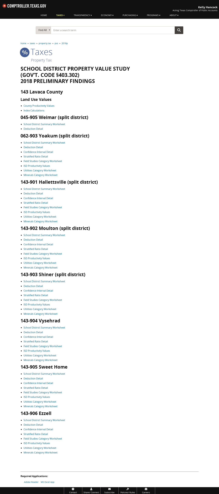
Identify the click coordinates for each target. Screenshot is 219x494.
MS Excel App (47, 482)
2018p (65, 43)
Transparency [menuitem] (82, 15)
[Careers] (146, 490)
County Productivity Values (39, 105)
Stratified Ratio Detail (36, 156)
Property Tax (41, 60)
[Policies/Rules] (128, 490)
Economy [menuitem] (106, 15)
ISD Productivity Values (37, 166)
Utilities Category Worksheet (40, 170)
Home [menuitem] (44, 15)
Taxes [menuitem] (59, 15)
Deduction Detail (33, 128)
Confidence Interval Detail (38, 152)
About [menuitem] (173, 15)
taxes (32, 43)
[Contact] (73, 490)
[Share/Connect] (91, 490)
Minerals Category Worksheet (40, 175)
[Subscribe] (110, 490)
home (23, 43)
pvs (56, 43)
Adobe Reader (31, 482)
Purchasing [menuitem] (129, 15)
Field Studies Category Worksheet (43, 161)
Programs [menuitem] (153, 15)
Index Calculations (34, 110)
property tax (45, 43)
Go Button (179, 30)
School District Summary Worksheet (44, 124)
